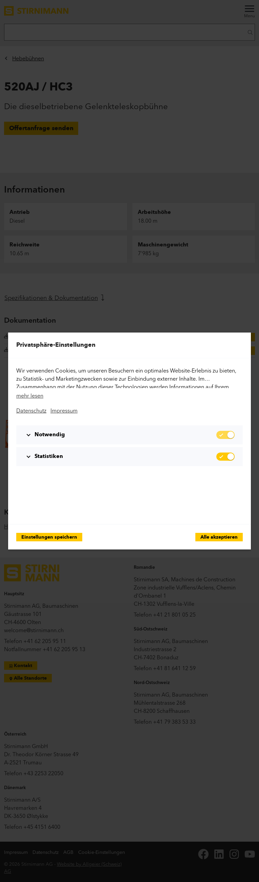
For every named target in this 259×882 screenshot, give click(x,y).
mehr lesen (29, 395)
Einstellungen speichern (49, 537)
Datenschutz (31, 410)
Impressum (64, 410)
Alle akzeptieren (219, 537)
